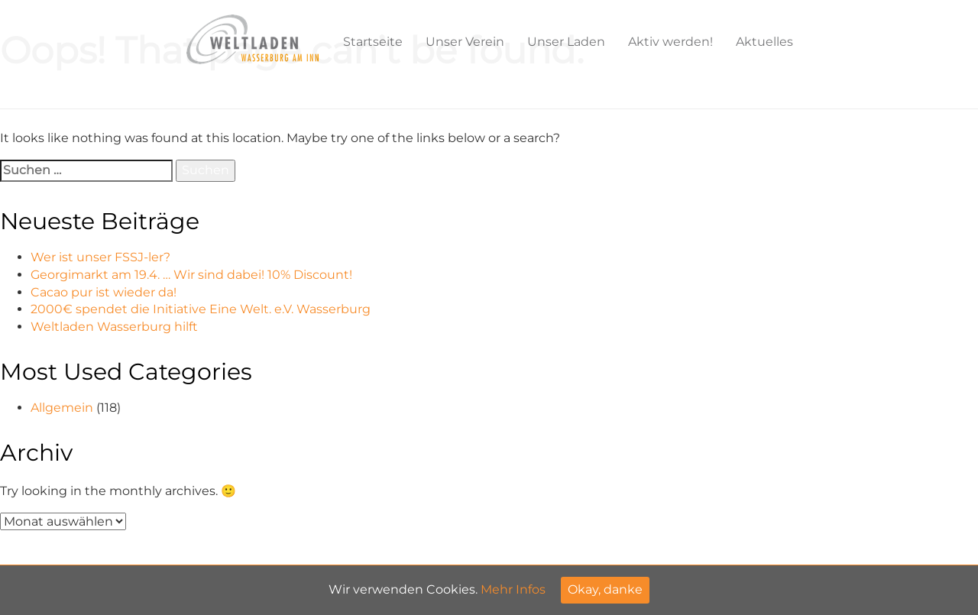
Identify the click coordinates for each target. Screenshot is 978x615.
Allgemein (62, 407)
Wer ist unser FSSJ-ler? (100, 257)
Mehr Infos (513, 589)
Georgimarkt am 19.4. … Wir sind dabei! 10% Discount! (191, 274)
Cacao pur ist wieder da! (103, 292)
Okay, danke (605, 589)
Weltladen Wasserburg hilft (114, 326)
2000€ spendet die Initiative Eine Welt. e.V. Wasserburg (201, 309)
